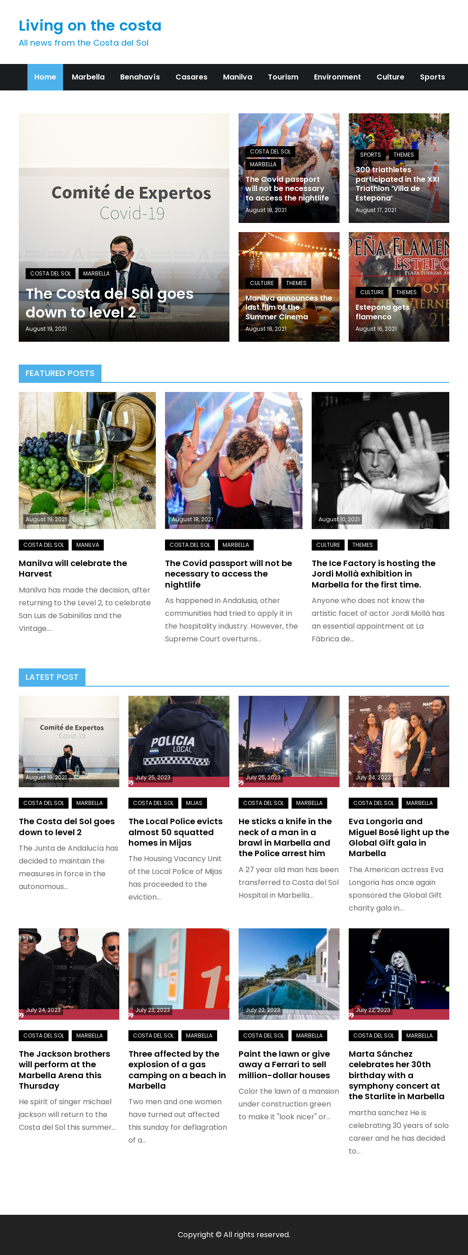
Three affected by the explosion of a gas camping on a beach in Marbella (177, 1069)
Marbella (88, 77)
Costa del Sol (50, 273)
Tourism (283, 77)
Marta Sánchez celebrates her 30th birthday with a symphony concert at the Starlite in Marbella (397, 1075)
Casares (191, 77)
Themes (404, 155)
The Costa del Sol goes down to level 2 (110, 303)
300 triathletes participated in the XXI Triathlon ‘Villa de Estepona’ (397, 183)
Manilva (237, 77)
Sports (432, 77)
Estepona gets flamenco (383, 312)
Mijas (194, 803)
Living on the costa (90, 25)
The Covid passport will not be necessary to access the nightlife (287, 189)
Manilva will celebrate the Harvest (73, 568)
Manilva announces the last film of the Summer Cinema (288, 308)
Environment (337, 77)
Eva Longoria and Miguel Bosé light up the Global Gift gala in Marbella (399, 837)
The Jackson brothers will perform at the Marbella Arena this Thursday (64, 1069)
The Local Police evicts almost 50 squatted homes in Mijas (175, 831)
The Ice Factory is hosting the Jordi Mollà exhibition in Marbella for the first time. (374, 573)
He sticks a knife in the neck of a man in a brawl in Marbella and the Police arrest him (285, 837)
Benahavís (140, 77)
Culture (390, 77)
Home (45, 77)
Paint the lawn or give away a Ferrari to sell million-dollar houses (284, 1064)
